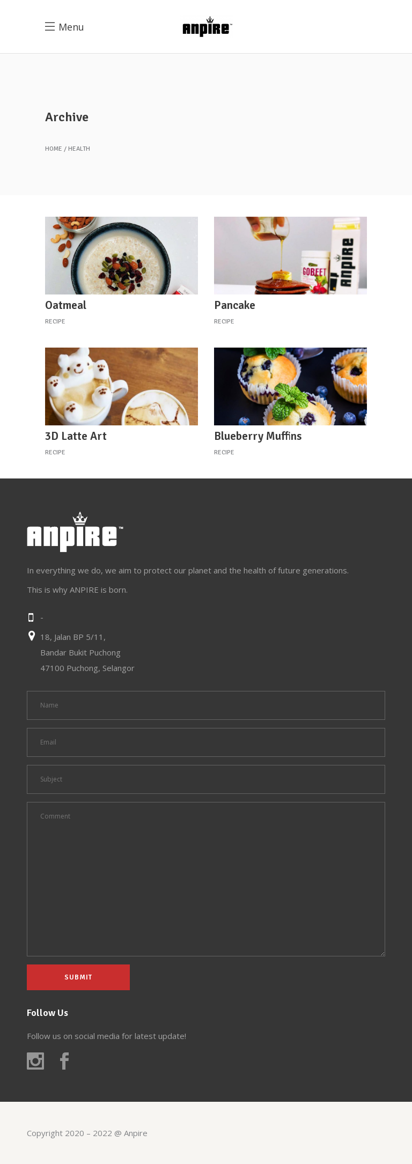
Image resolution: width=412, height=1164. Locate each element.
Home (53, 149)
